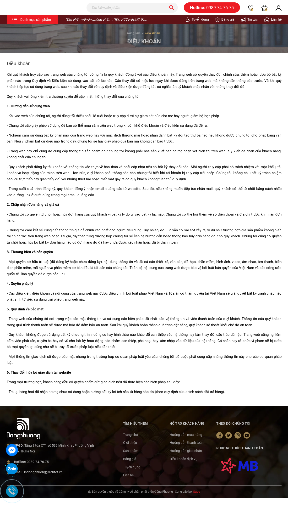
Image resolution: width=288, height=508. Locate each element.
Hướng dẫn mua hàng (186, 444)
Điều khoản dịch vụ (183, 468)
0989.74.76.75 (38, 471)
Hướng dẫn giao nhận (186, 460)
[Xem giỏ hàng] (264, 13)
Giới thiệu (130, 452)
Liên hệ (128, 485)
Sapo (196, 501)
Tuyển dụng (131, 477)
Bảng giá (129, 468)
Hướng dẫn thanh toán (187, 452)
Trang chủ (130, 444)
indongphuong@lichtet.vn (43, 482)
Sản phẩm (130, 460)
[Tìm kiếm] (171, 12)
